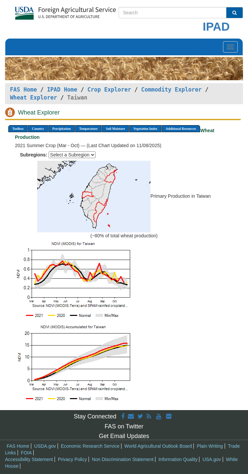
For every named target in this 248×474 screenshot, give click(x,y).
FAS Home (23, 89)
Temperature (88, 128)
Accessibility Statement (29, 459)
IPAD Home (62, 89)
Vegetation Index (145, 128)
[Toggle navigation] (230, 47)
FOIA (26, 452)
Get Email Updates (124, 436)
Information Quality (178, 459)
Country (38, 128)
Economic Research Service (90, 446)
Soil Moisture (115, 128)
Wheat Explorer (33, 97)
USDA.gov (45, 446)
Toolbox (18, 128)
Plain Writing (210, 446)
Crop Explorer (109, 89)
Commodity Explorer (171, 89)
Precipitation (61, 128)
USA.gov (211, 459)
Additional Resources (181, 128)
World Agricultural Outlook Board (158, 446)
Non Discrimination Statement (122, 459)
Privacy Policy (72, 459)
